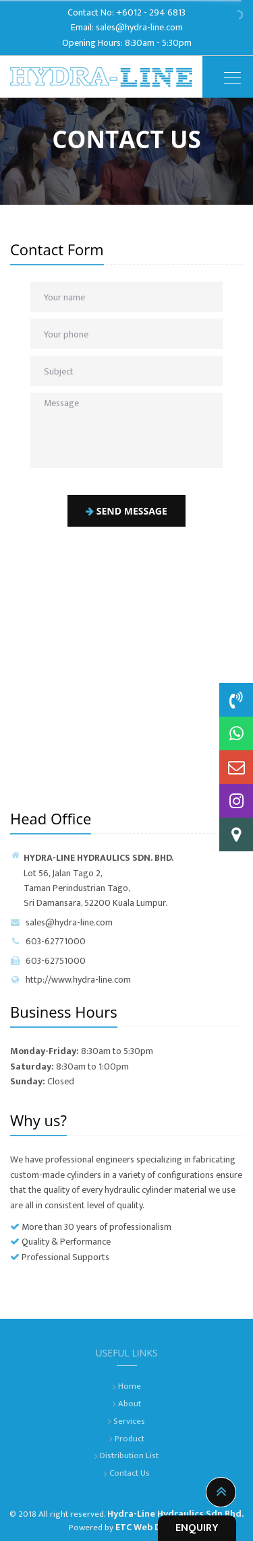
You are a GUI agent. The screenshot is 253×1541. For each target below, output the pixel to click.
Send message (126, 510)
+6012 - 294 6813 (151, 12)
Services (129, 1421)
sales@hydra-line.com (139, 27)
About (129, 1403)
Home (129, 1386)
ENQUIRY (197, 1528)
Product (129, 1438)
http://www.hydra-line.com (70, 979)
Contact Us (129, 1473)
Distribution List (129, 1455)
